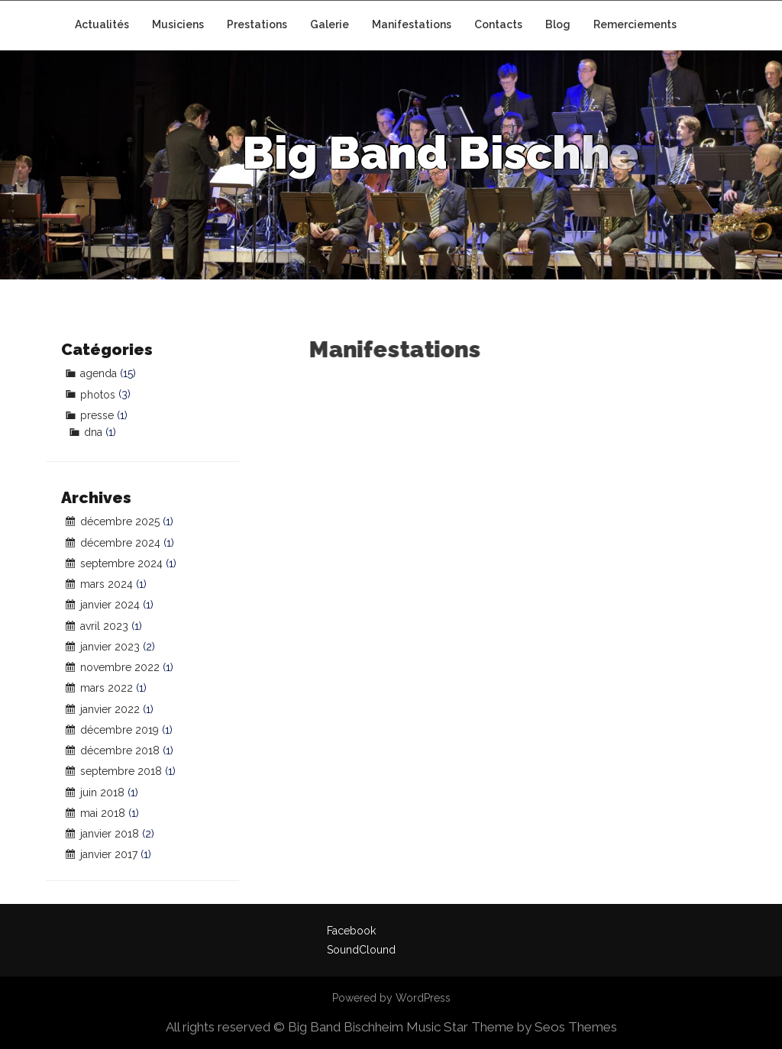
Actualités (102, 24)
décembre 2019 (119, 730)
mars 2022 (106, 688)
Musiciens (178, 24)
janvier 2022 (110, 709)
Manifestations (411, 24)
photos (97, 395)
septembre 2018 (121, 771)
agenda (98, 373)
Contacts (498, 24)
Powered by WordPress (391, 998)
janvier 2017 (108, 854)
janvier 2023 (110, 647)
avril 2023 (104, 626)
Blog (557, 24)
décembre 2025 (120, 521)
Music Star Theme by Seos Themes (511, 1026)
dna (93, 432)
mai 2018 (102, 813)
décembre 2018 (120, 750)
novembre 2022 (120, 667)
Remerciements (635, 24)
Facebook (351, 931)
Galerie (329, 24)
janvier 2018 (109, 834)
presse (97, 415)
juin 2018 (102, 792)
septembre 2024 (121, 563)
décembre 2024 (120, 543)
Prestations (257, 24)
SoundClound (361, 950)
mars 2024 (106, 584)
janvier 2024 (110, 605)
